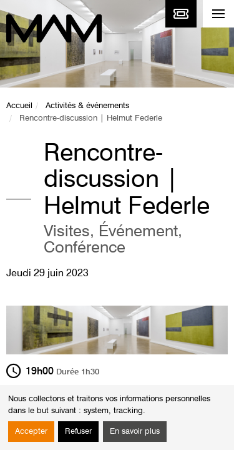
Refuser (78, 432)
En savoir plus (135, 432)
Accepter (31, 432)
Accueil (19, 106)
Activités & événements (87, 106)
